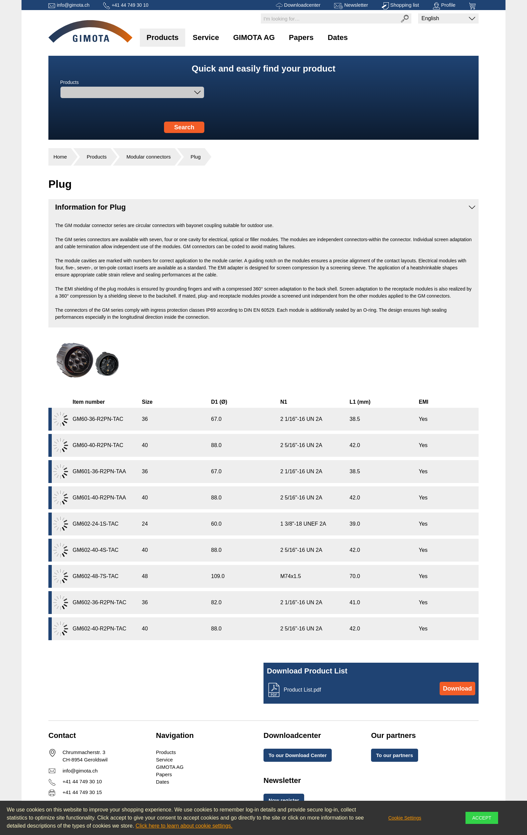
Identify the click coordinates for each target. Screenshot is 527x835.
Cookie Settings (404, 818)
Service (206, 37)
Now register (284, 800)
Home (60, 157)
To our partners (394, 755)
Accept (481, 818)
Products (162, 37)
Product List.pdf (302, 690)
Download (457, 688)
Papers (301, 37)
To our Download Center (298, 755)
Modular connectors (148, 157)
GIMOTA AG (254, 37)
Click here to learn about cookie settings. (183, 826)
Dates (338, 37)
